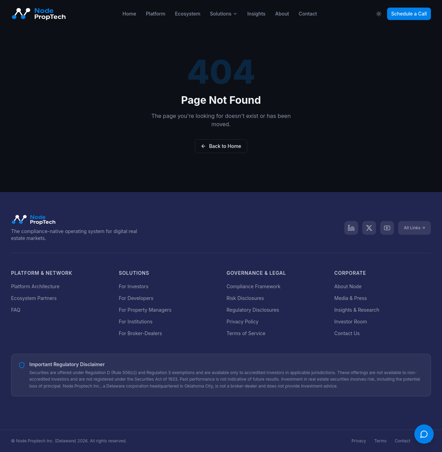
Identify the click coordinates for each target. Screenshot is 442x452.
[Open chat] (424, 434)
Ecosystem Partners (34, 298)
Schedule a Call (409, 14)
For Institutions (136, 321)
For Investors (133, 286)
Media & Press (350, 298)
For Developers (136, 298)
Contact (402, 440)
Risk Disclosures (245, 298)
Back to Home (221, 146)
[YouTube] (387, 228)
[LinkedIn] (351, 228)
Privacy (359, 440)
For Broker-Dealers (140, 333)
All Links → (414, 227)
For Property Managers (145, 310)
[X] (369, 228)
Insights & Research (356, 310)
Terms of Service (246, 333)
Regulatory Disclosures (253, 310)
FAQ (15, 310)
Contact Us (347, 333)
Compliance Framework (253, 286)
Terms (380, 440)
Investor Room (350, 321)
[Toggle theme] (378, 13)
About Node (348, 286)
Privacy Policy (243, 321)
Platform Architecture (35, 286)
